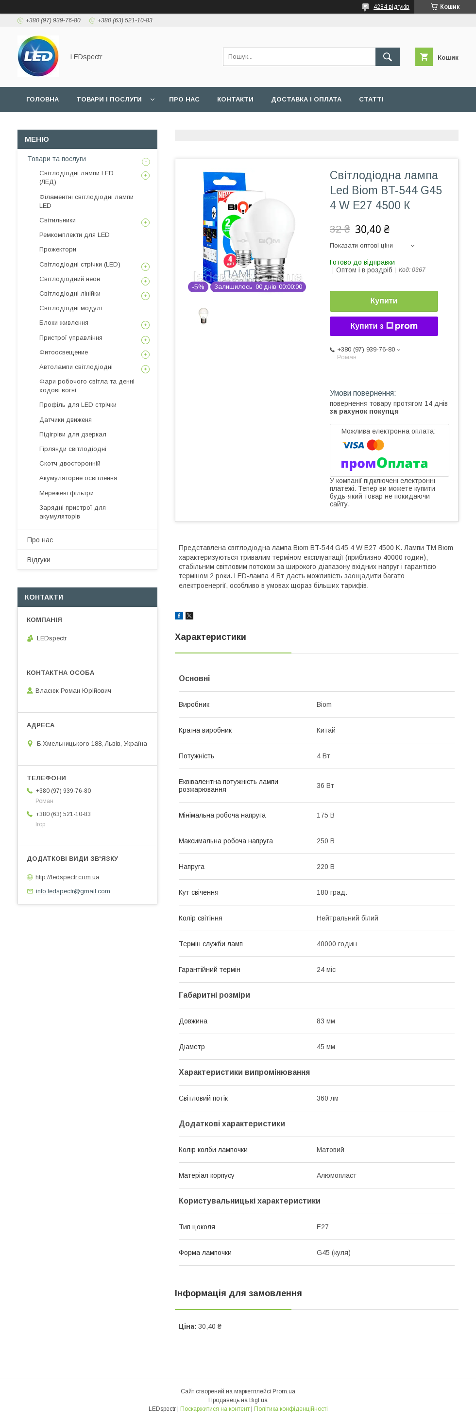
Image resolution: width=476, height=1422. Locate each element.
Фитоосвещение (63, 352)
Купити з (383, 326)
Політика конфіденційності (291, 1408)
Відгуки (39, 560)
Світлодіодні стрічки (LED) (79, 264)
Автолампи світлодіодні (76, 366)
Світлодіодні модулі (70, 308)
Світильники (57, 220)
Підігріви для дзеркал (72, 434)
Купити (384, 301)
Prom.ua (283, 1391)
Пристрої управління (70, 337)
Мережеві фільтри (66, 493)
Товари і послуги (109, 99)
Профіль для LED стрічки (78, 404)
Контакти (235, 99)
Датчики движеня (65, 419)
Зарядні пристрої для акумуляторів (72, 512)
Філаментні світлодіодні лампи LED (86, 201)
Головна (42, 99)
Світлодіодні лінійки (70, 293)
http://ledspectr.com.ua (67, 877)
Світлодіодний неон (69, 279)
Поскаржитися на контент (215, 1408)
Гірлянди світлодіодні (72, 448)
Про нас (184, 99)
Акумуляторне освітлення (78, 478)
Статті (371, 99)
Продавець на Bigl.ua (238, 1400)
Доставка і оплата (306, 99)
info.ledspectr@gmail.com (73, 891)
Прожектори (57, 249)
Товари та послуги (56, 159)
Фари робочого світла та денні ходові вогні (87, 386)
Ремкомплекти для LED (74, 234)
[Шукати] (387, 57)
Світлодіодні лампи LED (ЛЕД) (76, 177)
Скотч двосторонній (70, 463)
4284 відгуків (391, 6)
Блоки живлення (63, 322)
